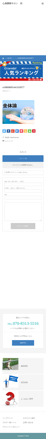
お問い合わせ (28, 422)
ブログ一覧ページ (9, 422)
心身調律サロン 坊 (12, 3)
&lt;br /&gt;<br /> (23, 251)
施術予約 (23, 343)
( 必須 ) (14, 181)
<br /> (23, 288)
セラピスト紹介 (29, 418)
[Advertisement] (23, 31)
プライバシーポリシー (11, 427)
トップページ (7, 418)
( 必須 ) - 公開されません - (15, 188)
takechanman (14, 137)
